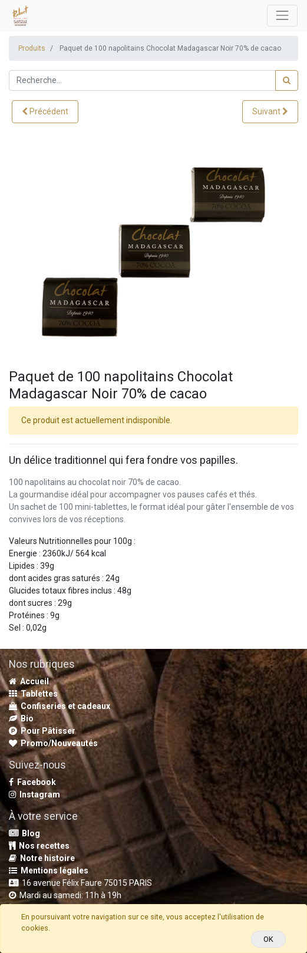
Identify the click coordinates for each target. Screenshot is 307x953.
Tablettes (33, 693)
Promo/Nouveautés (53, 743)
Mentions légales (48, 870)
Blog (24, 833)
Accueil (29, 681)
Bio (21, 718)
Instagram (34, 794)
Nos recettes (39, 845)
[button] (45, 111)
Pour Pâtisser (42, 731)
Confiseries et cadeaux (59, 706)
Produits (31, 48)
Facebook (32, 782)
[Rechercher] (286, 80)
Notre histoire (42, 858)
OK (268, 939)
